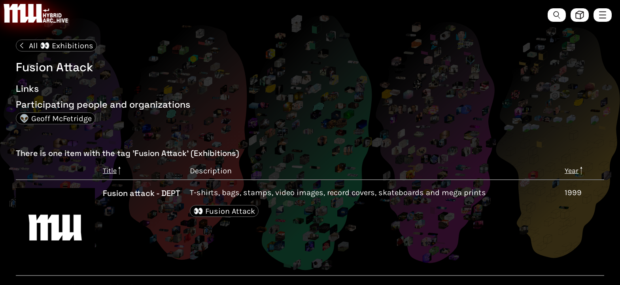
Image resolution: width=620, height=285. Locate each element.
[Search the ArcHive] (556, 15)
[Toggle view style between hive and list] (579, 15)
